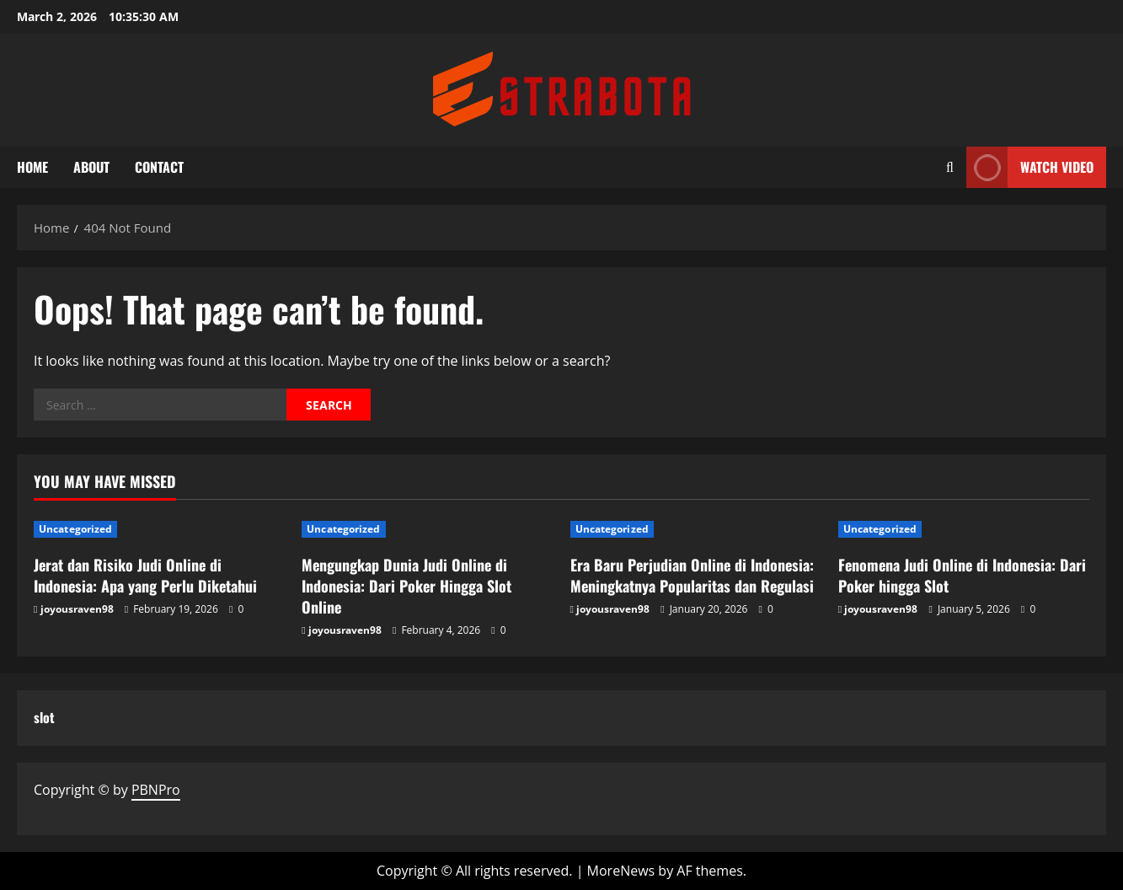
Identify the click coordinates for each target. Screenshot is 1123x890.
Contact (159, 167)
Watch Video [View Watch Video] (1030, 167)
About (91, 167)
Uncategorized (75, 529)
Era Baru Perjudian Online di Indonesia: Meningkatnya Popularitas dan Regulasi (692, 575)
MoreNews (621, 870)
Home (32, 167)
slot (44, 717)
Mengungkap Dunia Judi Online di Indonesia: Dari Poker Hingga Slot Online (406, 586)
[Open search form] (950, 167)
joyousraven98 (77, 609)
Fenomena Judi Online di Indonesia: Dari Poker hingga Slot (962, 575)
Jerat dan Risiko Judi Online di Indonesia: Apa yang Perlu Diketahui (145, 575)
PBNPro (155, 789)
